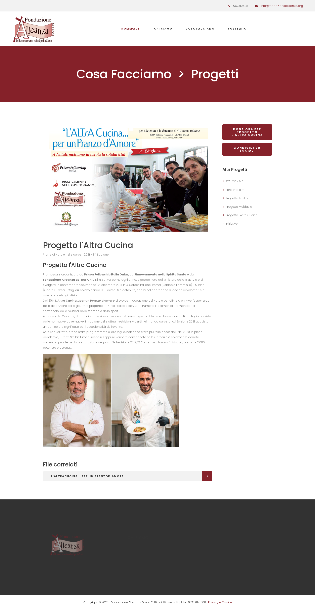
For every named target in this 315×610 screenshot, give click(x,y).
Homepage (130, 28)
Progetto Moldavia (239, 207)
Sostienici (238, 28)
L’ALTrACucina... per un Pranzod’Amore (87, 476)
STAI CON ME (234, 181)
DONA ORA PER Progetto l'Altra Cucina (247, 132)
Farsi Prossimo (236, 190)
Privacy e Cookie (220, 602)
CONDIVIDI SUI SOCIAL (247, 149)
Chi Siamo (163, 28)
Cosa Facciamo (200, 28)
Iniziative (232, 224)
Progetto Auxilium (238, 198)
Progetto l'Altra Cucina (242, 215)
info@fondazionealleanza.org (282, 6)
